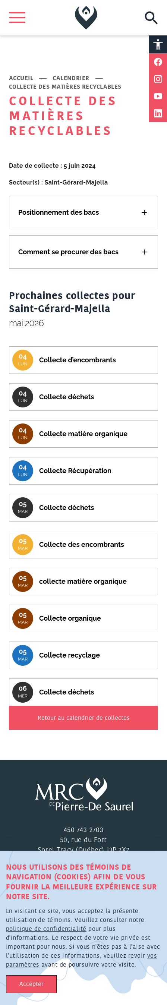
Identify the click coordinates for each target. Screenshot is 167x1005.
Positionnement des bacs (58, 212)
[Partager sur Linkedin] (158, 113)
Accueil (21, 78)
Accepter (31, 984)
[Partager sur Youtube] (158, 96)
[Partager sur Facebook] (158, 61)
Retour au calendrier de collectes (84, 718)
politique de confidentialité (46, 929)
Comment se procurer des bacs (68, 252)
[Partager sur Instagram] (158, 79)
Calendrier (71, 78)
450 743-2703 (83, 830)
